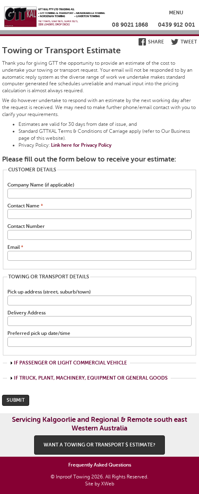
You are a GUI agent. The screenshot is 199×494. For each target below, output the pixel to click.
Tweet (188, 42)
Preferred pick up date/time (38, 333)
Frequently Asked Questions (99, 465)
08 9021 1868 (130, 24)
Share (156, 42)
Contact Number (26, 226)
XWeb (107, 484)
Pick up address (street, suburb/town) (48, 292)
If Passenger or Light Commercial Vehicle (70, 363)
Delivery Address (26, 313)
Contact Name (25, 206)
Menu (176, 13)
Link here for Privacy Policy (81, 145)
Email (15, 247)
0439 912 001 (176, 24)
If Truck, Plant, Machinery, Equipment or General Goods (91, 378)
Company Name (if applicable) (40, 185)
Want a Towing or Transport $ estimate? (99, 445)
